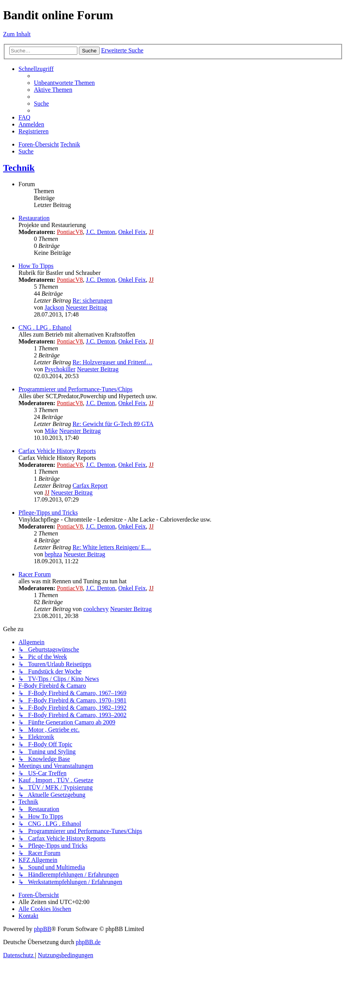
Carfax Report (89, 485)
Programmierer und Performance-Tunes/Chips (75, 389)
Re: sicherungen (92, 300)
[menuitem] (64, 82)
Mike (51, 431)
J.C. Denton (100, 232)
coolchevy (96, 609)
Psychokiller (60, 369)
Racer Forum (34, 574)
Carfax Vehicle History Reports (57, 451)
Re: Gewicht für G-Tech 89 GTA (112, 424)
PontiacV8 (70, 232)
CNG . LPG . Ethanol (45, 327)
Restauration (34, 218)
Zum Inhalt (17, 34)
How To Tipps (35, 266)
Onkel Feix (132, 232)
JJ (151, 232)
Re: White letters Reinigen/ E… (111, 547)
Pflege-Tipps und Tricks (48, 512)
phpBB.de (88, 942)
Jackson (54, 307)
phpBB (42, 929)
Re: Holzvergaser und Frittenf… (112, 362)
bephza (53, 554)
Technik (19, 168)
